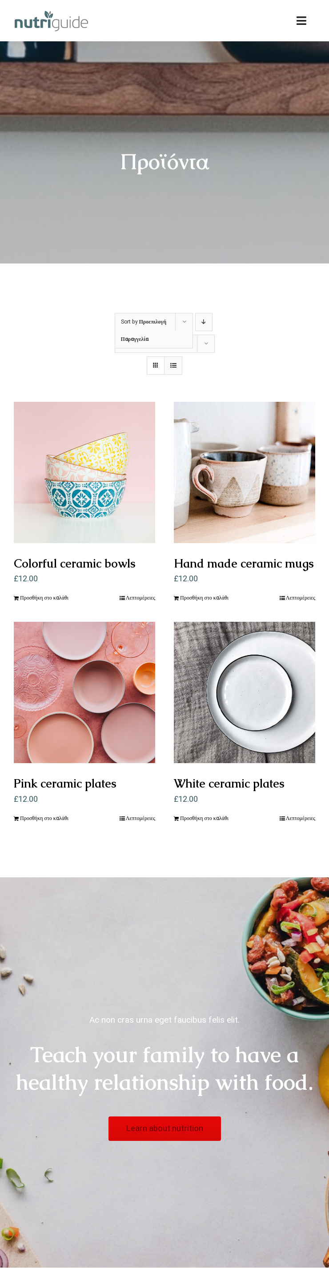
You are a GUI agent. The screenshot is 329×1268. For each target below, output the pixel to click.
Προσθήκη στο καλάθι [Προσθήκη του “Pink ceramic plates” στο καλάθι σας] (44, 818)
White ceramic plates (229, 783)
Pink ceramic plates (65, 783)
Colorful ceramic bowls (75, 563)
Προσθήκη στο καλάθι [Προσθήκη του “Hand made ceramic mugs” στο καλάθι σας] (204, 598)
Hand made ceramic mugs (244, 563)
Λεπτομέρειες (140, 598)
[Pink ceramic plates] (84, 692)
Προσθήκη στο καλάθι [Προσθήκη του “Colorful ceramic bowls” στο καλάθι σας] (44, 598)
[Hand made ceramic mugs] (244, 472)
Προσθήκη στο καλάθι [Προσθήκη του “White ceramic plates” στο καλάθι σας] (204, 818)
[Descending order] (204, 322)
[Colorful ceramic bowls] (84, 472)
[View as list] (173, 365)
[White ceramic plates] (244, 692)
